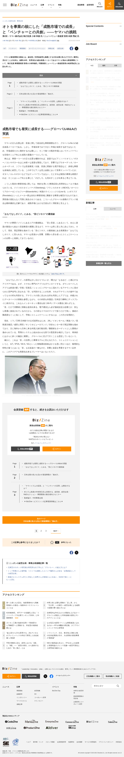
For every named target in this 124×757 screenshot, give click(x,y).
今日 (91, 65)
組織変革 (19, 694)
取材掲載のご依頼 (112, 676)
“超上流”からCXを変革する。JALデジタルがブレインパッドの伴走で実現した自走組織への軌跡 (22, 635)
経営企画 (60, 48)
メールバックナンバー (41, 443)
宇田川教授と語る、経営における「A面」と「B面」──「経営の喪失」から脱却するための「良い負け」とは (22, 645)
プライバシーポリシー (106, 742)
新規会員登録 (25, 449)
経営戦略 (37, 691)
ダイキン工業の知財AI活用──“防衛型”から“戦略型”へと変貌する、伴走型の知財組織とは (22, 625)
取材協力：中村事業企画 (28, 111)
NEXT (56, 531)
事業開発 (23, 48)
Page (9, 94)
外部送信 (119, 742)
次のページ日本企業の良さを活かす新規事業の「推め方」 (41, 520)
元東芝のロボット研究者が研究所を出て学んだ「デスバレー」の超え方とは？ (37, 567)
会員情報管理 (61, 742)
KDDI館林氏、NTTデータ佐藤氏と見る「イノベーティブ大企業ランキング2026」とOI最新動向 (22, 615)
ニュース (33, 5)
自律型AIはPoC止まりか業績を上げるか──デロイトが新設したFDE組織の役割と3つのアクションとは (63, 615)
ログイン (56, 449)
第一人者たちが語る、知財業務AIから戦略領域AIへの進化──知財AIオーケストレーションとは (22, 605)
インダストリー (22, 697)
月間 (115, 65)
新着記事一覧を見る (103, 263)
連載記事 (19, 704)
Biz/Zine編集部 (52, 40)
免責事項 (71, 742)
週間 (103, 65)
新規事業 (81, 5)
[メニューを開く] (5, 5)
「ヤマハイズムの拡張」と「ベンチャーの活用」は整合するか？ (43, 101)
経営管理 (90, 5)
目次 (58, 75)
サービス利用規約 (90, 742)
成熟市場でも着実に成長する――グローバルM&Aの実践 (40, 83)
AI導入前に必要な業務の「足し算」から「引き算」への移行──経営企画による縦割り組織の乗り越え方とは (63, 605)
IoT (5, 48)
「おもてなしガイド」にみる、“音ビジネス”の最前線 (39, 86)
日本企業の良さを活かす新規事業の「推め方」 (37, 94)
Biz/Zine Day (56, 691)
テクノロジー (38, 701)
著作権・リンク (38, 742)
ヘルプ (28, 742)
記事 (42, 5)
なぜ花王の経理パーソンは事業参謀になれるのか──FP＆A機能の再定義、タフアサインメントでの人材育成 (63, 625)
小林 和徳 (5, 40)
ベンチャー (12, 48)
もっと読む (10, 579)
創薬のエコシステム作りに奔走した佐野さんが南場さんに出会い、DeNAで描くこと (40, 577)
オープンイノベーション (37, 48)
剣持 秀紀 (18, 40)
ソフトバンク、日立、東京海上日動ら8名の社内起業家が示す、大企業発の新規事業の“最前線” (63, 635)
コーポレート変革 (40, 697)
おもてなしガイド (57, 274)
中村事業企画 (33, 40)
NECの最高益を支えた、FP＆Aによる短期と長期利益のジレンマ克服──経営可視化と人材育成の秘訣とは (63, 645)
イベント (51, 5)
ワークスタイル (22, 701)
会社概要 (79, 742)
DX (35, 694)
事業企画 (51, 48)
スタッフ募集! (50, 742)
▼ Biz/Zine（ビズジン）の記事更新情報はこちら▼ (38, 114)
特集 (60, 5)
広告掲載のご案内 (93, 676)
